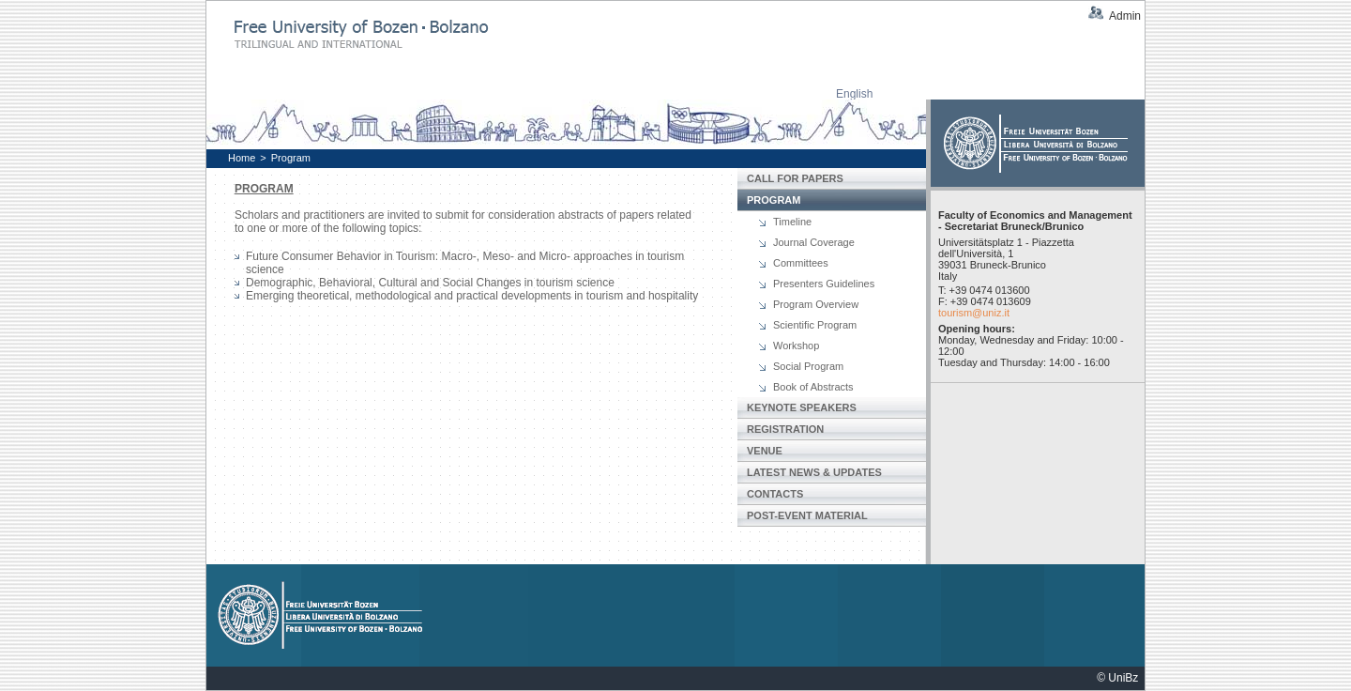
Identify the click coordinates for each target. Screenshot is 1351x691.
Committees (800, 263)
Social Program (808, 366)
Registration (785, 429)
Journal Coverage (814, 242)
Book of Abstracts (813, 386)
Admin (1125, 16)
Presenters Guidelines (823, 283)
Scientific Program (815, 324)
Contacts (775, 493)
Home (241, 157)
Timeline (792, 221)
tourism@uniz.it (973, 312)
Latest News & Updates (814, 472)
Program (291, 157)
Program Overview (815, 304)
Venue (764, 450)
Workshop (796, 345)
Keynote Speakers (802, 407)
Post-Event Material (807, 515)
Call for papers (795, 178)
